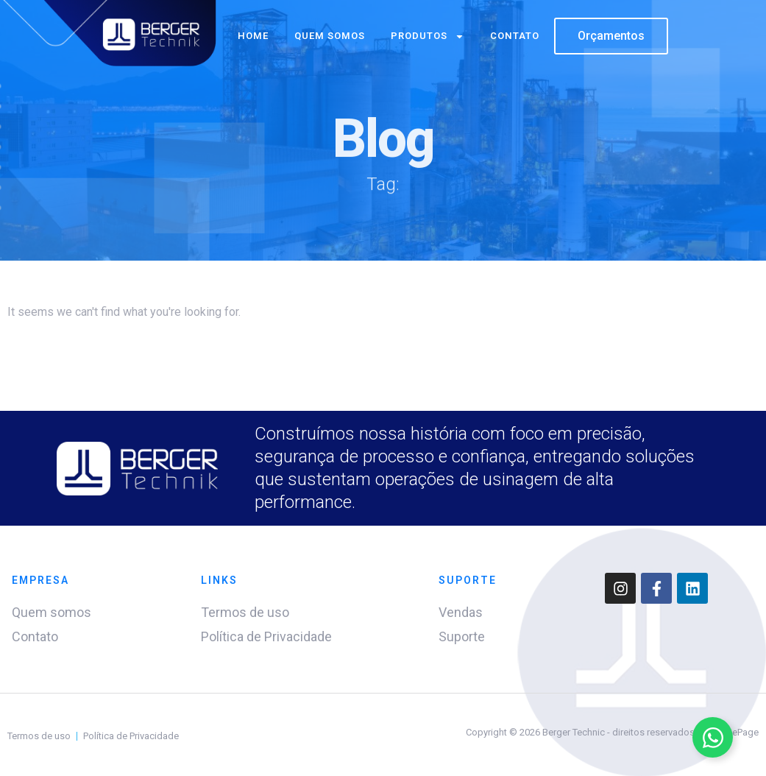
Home (253, 35)
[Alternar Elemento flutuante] (712, 737)
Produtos (427, 36)
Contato (514, 35)
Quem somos (329, 35)
